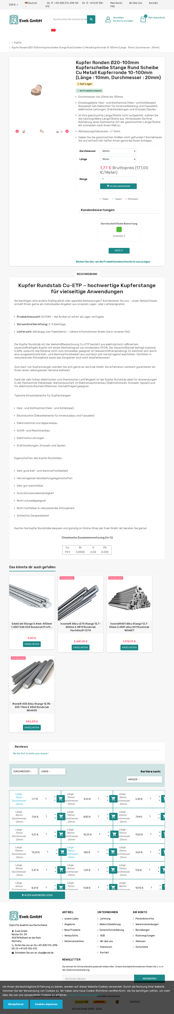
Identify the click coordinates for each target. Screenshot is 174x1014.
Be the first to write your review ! (30, 753)
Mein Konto (116, 3)
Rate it (119, 250)
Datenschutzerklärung (112, 930)
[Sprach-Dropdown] (32, 4)
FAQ (112, 6)
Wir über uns (106, 941)
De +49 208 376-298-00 (63, 3)
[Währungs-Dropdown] (13, 4)
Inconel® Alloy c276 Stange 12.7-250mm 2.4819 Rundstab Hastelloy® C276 (81, 627)
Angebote (69, 924)
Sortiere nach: (151, 771)
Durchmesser (88, 151)
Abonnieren (149, 978)
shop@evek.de (46, 952)
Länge (83, 159)
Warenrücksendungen (147, 924)
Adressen (140, 941)
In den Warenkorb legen (60, 798)
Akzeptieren (15, 1004)
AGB (102, 935)
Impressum (106, 947)
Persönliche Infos (144, 918)
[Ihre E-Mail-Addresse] (98, 979)
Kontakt (153, 3)
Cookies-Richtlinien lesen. (84, 995)
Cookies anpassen (46, 1004)
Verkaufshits (71, 935)
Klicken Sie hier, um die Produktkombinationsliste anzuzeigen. (113, 261)
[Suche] (73, 19)
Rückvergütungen (145, 935)
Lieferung (105, 918)
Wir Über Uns (135, 3)
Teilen (104, 199)
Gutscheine (141, 947)
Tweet (117, 199)
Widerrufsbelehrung (110, 924)
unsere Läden (71, 918)
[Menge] (118, 179)
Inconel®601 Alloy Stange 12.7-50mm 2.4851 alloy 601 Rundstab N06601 (129, 627)
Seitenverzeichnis (74, 941)
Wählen (134, 779)
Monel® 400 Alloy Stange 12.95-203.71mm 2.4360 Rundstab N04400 (31, 707)
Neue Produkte (72, 930)
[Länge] (118, 159)
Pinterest (132, 199)
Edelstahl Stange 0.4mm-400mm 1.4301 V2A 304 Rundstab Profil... (31, 625)
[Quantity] (48, 798)
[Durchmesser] (118, 151)
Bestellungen (142, 930)
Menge (83, 179)
